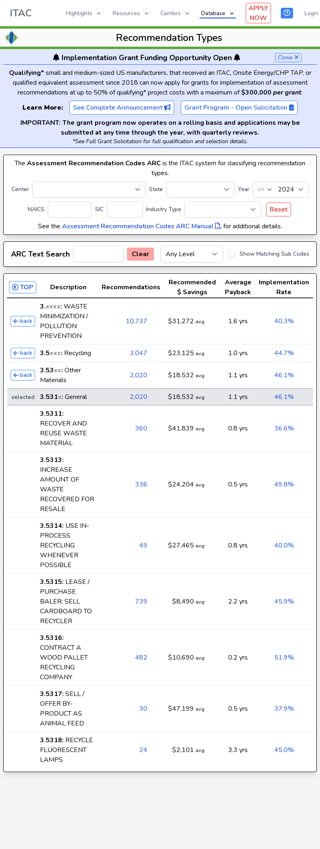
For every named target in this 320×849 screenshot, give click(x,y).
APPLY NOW (258, 13)
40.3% (284, 321)
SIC (99, 209)
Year (243, 189)
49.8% (284, 484)
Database (218, 13)
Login (311, 13)
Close (288, 57)
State (156, 189)
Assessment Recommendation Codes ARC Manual (142, 226)
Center (20, 189)
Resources (131, 13)
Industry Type (163, 209)
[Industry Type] (222, 209)
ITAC (21, 13)
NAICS (36, 209)
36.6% (284, 428)
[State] (200, 189)
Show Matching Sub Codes (274, 254)
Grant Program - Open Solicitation (239, 107)
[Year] (281, 189)
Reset (278, 209)
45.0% (284, 749)
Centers (175, 13)
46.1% (284, 375)
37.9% (284, 708)
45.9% (284, 601)
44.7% (284, 353)
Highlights (84, 13)
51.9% (284, 657)
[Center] (89, 189)
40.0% (284, 545)
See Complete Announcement (122, 107)
